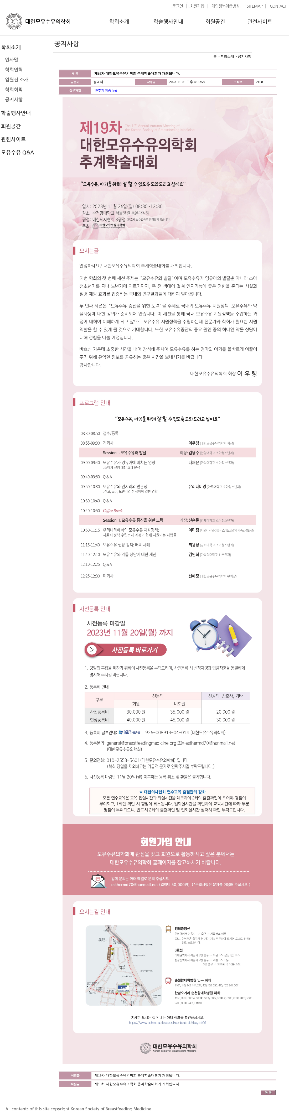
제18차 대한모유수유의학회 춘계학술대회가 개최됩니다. (137, 1084)
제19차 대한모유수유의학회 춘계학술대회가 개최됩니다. (137, 1075)
